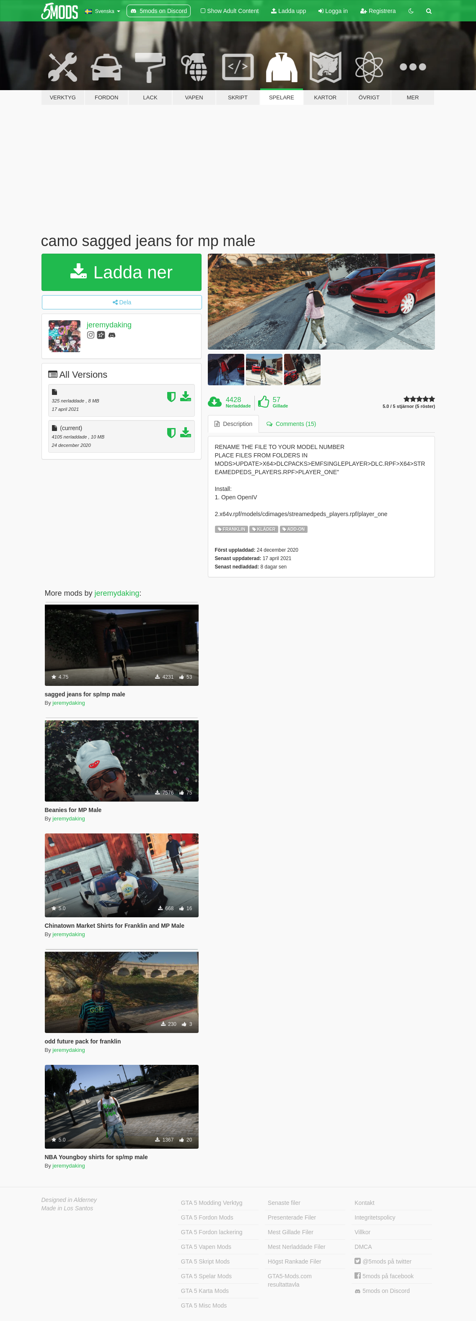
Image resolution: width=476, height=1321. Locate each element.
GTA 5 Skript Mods (205, 1261)
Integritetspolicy (374, 1217)
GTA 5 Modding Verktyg (212, 1202)
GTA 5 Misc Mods (204, 1305)
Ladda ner (121, 272)
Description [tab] (233, 423)
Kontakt (364, 1202)
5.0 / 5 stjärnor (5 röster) (409, 406)
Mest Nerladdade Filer (297, 1246)
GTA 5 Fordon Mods (207, 1217)
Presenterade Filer (292, 1217)
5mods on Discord (382, 1291)
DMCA (363, 1246)
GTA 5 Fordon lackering (212, 1232)
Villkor (362, 1232)
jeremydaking (109, 325)
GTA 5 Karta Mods (205, 1290)
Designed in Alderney (69, 1199)
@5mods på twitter (382, 1261)
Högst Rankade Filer (294, 1261)
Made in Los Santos (67, 1208)
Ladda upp (288, 11)
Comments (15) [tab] (291, 423)
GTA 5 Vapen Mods (206, 1246)
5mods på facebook (384, 1276)
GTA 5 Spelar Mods (206, 1276)
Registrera (378, 11)
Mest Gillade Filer (290, 1232)
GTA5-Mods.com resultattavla (290, 1280)
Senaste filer (284, 1202)
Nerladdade (238, 405)
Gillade (280, 405)
